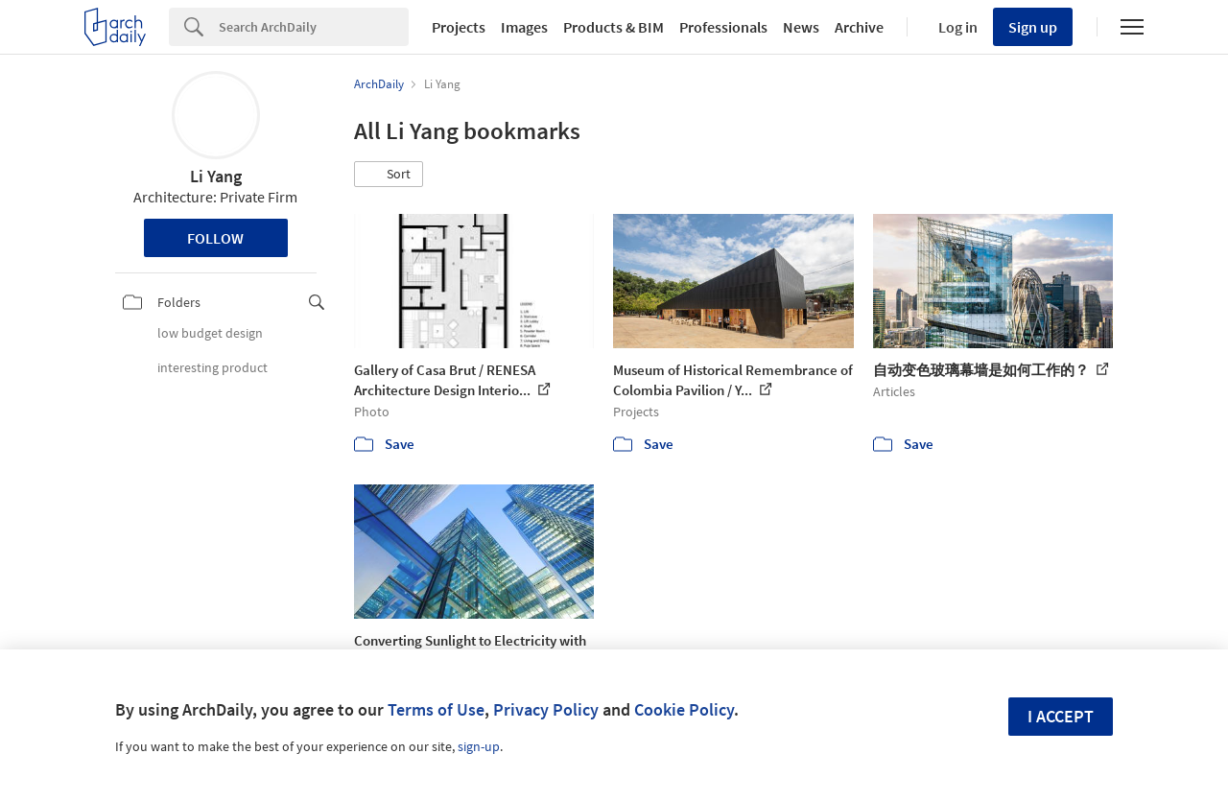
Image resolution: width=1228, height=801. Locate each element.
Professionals (723, 27)
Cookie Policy (684, 709)
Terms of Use (436, 709)
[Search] (314, 27)
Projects (458, 27)
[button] (388, 174)
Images (524, 27)
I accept (1060, 716)
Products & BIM (613, 27)
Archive (859, 27)
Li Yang (216, 176)
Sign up (1032, 26)
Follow (215, 237)
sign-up (479, 746)
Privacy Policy (546, 709)
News (801, 27)
